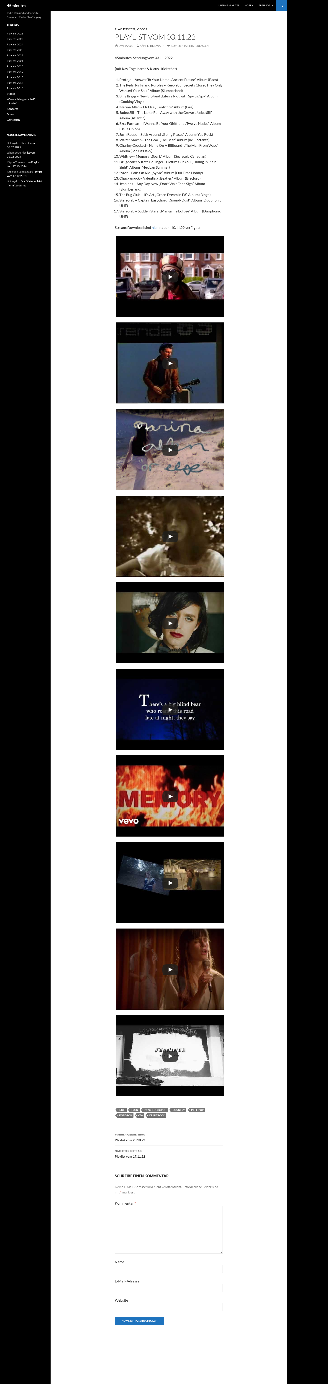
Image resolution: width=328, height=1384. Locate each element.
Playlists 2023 (15, 50)
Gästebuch (13, 119)
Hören (249, 5)
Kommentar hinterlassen (190, 45)
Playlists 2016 (15, 88)
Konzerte (12, 108)
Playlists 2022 (125, 29)
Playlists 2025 (15, 39)
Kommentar (125, 1203)
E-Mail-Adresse (127, 1281)
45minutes (16, 5)
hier (155, 227)
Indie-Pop (197, 1109)
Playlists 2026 (15, 33)
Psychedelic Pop (155, 1109)
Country (179, 1109)
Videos (142, 29)
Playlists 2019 (15, 71)
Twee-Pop (125, 1115)
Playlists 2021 (15, 61)
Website (121, 1300)
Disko (10, 114)
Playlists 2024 (15, 44)
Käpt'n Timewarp (152, 45)
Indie (122, 1109)
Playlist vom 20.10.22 (169, 1137)
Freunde (264, 5)
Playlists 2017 (15, 82)
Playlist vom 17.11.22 (169, 1153)
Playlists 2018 (15, 77)
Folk (134, 1109)
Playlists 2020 (15, 66)
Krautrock (157, 1115)
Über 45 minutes (228, 5)
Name (119, 1262)
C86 (140, 1115)
